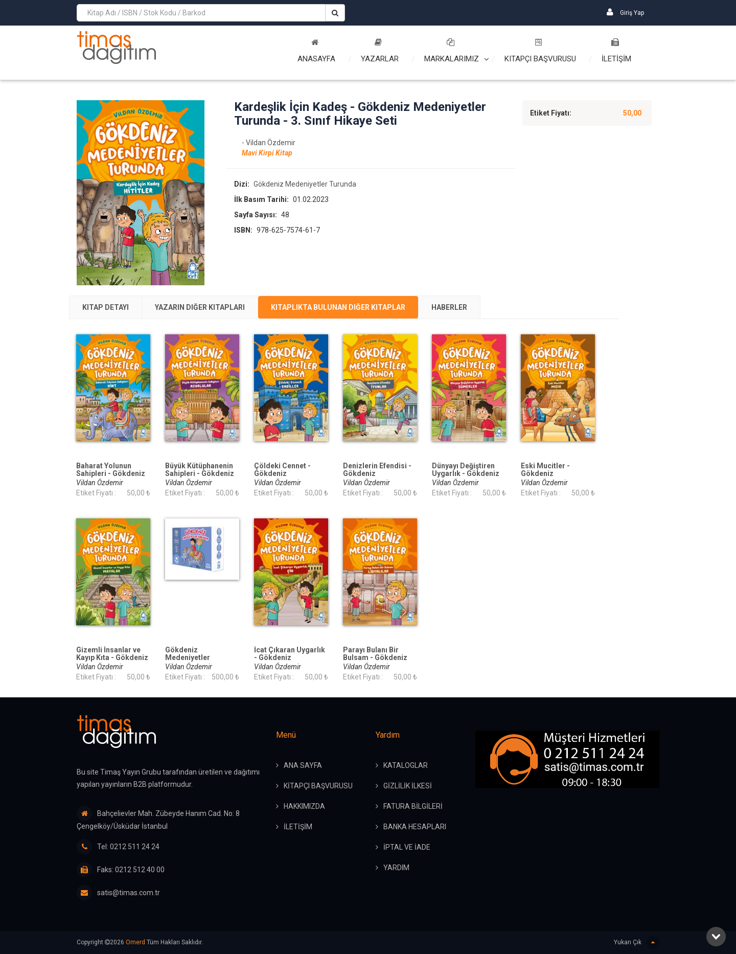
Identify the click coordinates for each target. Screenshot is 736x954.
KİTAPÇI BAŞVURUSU (318, 786)
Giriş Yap (625, 12)
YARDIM (396, 868)
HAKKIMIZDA (304, 806)
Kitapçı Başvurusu (540, 50)
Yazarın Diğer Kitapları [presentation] (200, 307)
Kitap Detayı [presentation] (105, 307)
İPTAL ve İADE (406, 847)
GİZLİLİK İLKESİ (407, 786)
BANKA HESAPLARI (414, 827)
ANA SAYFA (303, 765)
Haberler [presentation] (449, 307)
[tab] (105, 307)
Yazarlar (380, 50)
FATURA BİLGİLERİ (413, 806)
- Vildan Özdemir (268, 143)
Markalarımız (451, 50)
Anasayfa (316, 50)
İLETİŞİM (616, 50)
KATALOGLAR (405, 765)
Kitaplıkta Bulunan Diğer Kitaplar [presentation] (338, 307)
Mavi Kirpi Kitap (267, 153)
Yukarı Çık (636, 942)
